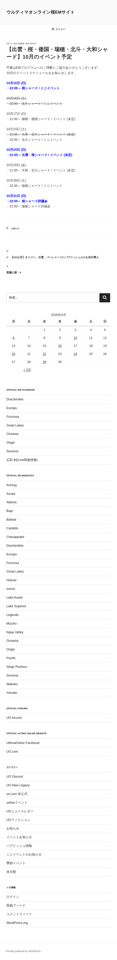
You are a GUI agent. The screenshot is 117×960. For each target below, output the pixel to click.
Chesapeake (15, 537)
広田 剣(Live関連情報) (22, 460)
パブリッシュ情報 (19, 846)
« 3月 (27, 370)
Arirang (11, 485)
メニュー (58, 29)
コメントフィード (19, 914)
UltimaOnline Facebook (23, 743)
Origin (10, 442)
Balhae (11, 519)
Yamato (11, 693)
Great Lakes (15, 425)
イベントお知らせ (19, 837)
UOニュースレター (20, 811)
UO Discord (14, 776)
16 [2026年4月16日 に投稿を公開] (60, 346)
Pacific (11, 658)
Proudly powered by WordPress (23, 951)
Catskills (12, 528)
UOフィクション (18, 820)
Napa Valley (14, 632)
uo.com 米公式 (16, 794)
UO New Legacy (18, 785)
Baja (9, 511)
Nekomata (30, 44)
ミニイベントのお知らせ (24, 854)
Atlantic (11, 502)
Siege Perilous (16, 667)
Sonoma (12, 451)
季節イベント (16, 863)
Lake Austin (14, 597)
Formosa (12, 416)
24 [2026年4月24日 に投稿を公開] (75, 354)
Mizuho (11, 623)
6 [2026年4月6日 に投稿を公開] (13, 338)
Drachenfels (14, 399)
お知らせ (15, 228)
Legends (12, 615)
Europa (11, 408)
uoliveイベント (17, 802)
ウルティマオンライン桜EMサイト (40, 12)
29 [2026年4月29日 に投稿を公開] (44, 362)
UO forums (14, 718)
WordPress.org (17, 923)
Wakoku (12, 684)
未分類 (11, 872)
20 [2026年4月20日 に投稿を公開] (13, 354)
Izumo (10, 589)
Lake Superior (16, 606)
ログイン (12, 897)
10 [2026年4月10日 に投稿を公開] (75, 338)
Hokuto (11, 580)
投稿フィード (16, 905)
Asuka (10, 493)
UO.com (12, 751)
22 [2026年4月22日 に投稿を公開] (44, 354)
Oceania (12, 434)
